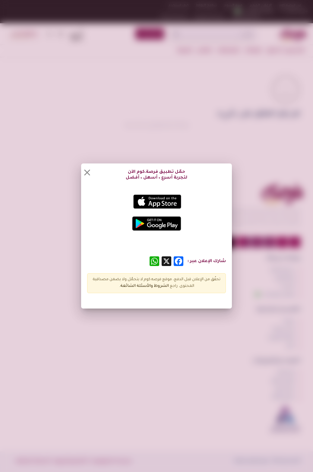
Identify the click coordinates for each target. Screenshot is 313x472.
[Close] (87, 172)
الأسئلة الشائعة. (135, 286)
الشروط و (160, 286)
